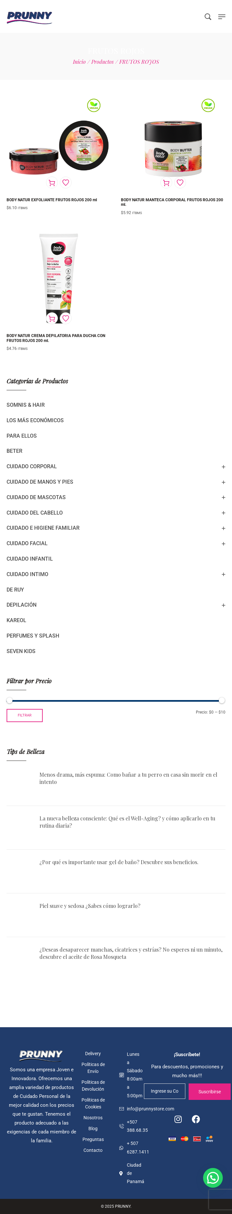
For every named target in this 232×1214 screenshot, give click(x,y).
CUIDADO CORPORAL (32, 466)
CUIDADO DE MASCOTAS (36, 497)
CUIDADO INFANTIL (30, 559)
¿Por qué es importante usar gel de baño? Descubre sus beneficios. (118, 862)
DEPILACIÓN (21, 605)
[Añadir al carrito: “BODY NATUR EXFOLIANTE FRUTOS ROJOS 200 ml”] (52, 182)
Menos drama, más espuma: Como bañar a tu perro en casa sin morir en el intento (128, 778)
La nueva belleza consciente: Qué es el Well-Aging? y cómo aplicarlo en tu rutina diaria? (127, 822)
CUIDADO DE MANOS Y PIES (40, 482)
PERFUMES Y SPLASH (33, 636)
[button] (213, 1178)
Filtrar (25, 715)
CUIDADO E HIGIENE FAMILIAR (43, 528)
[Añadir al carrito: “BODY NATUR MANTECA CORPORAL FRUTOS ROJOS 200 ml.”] (166, 182)
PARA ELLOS (22, 436)
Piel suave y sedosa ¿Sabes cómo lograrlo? (89, 905)
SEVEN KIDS (21, 651)
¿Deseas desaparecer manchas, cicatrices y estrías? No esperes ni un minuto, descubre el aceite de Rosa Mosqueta (130, 953)
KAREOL (16, 620)
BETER (14, 451)
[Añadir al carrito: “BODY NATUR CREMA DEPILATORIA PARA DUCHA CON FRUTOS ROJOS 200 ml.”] (52, 318)
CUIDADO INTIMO (27, 574)
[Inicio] (79, 61)
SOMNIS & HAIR (26, 405)
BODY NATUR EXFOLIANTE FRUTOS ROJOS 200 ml (52, 200)
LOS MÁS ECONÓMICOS (35, 420)
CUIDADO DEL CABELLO (35, 513)
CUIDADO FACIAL (27, 543)
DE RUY (15, 590)
